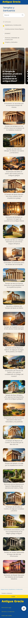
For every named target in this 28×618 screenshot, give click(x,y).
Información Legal (6, 607)
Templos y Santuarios (10, 42)
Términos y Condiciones (7, 611)
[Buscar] (22, 14)
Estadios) (6, 34)
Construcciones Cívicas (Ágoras (13, 29)
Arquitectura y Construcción (12, 25)
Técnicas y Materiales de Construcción (11, 38)
